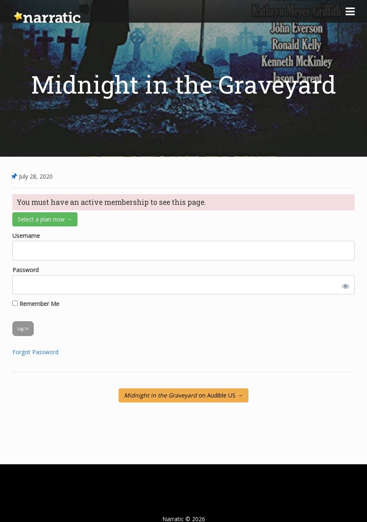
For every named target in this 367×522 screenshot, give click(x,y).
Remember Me (35, 304)
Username (26, 236)
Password (25, 270)
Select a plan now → (45, 219)
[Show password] (344, 284)
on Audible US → (183, 395)
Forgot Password (35, 352)
